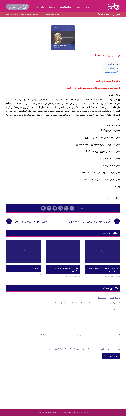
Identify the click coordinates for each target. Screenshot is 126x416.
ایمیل (78, 334)
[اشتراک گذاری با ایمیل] (43, 208)
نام (118, 334)
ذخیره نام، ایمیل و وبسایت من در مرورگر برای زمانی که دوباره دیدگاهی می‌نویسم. (81, 348)
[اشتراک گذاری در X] (66, 208)
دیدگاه (116, 309)
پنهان (109, 64)
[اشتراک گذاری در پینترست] (60, 208)
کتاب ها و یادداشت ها (107, 198)
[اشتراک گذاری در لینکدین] (54, 208)
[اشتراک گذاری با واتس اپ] (49, 208)
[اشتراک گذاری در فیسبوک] (72, 208)
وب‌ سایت (39, 334)
